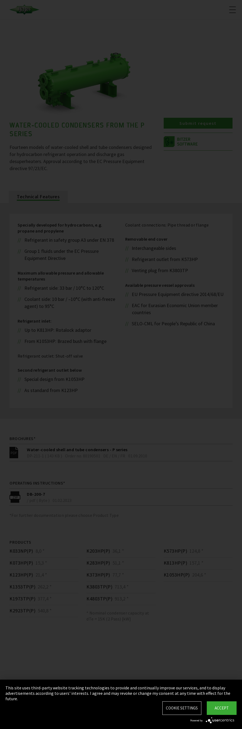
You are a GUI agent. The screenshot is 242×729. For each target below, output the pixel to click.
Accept (222, 708)
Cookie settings (182, 708)
